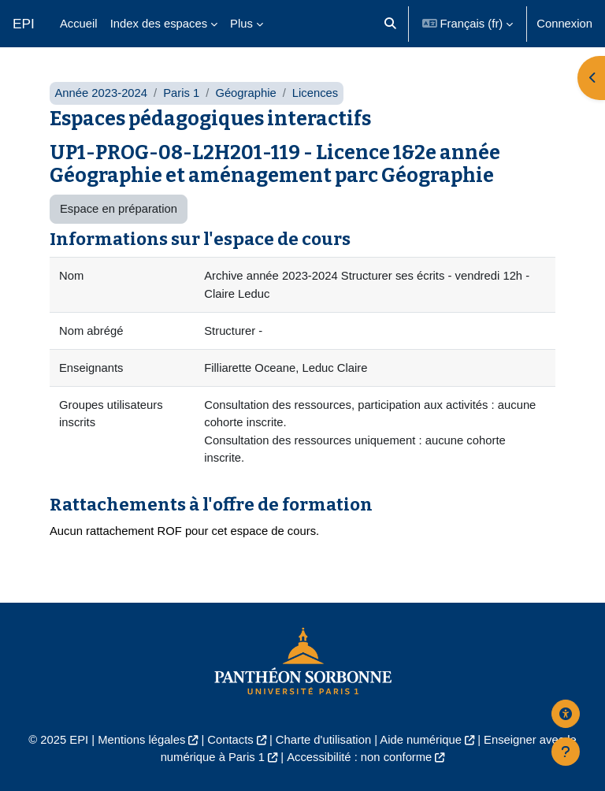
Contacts (230, 739)
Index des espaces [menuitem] (158, 23)
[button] (391, 23)
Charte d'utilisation (323, 739)
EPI (24, 24)
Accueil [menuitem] (79, 23)
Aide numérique (421, 739)
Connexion (564, 23)
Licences (315, 93)
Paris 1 (181, 93)
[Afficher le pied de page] (565, 751)
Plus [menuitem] (241, 23)
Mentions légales (141, 739)
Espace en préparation (118, 208)
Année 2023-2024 (100, 93)
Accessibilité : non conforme (359, 757)
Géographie (245, 93)
